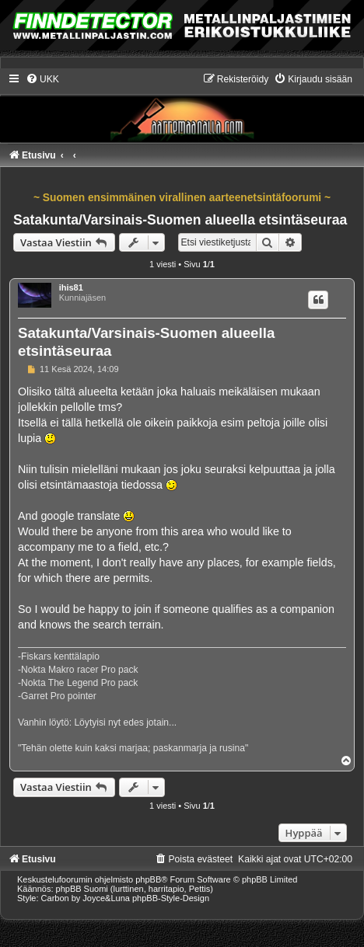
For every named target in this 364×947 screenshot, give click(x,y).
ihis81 (71, 287)
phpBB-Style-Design (170, 898)
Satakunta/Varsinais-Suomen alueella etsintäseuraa (180, 220)
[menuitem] (42, 79)
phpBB (148, 879)
